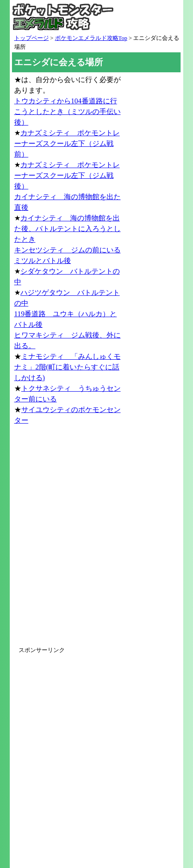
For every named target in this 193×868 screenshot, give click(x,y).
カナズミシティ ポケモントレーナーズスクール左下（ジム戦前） (67, 143)
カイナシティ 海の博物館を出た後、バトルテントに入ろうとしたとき (67, 228)
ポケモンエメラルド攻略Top (91, 38)
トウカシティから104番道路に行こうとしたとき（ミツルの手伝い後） (67, 111)
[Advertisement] (96, 540)
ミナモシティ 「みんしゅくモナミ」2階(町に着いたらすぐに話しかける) (67, 367)
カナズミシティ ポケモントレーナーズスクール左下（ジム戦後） (67, 175)
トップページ (31, 38)
